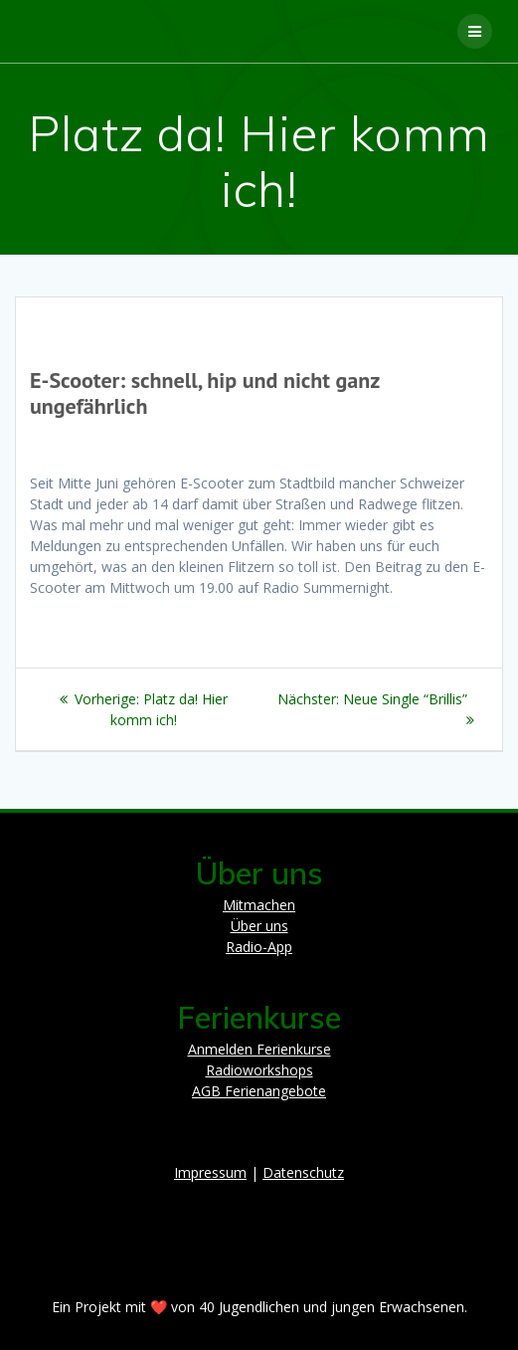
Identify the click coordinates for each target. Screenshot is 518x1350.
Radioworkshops (259, 1070)
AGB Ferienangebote (259, 1090)
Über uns (259, 925)
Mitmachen (259, 904)
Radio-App (259, 946)
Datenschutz (303, 1172)
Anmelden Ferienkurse (259, 1049)
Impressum (210, 1172)
